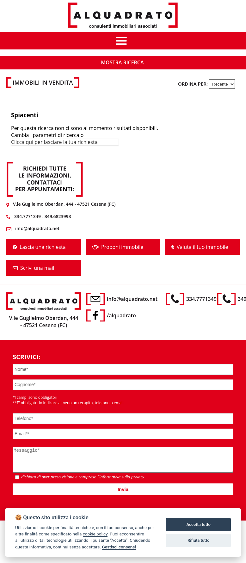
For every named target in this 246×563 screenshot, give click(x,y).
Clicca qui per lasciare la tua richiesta (54, 142)
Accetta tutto (199, 524)
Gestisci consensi (119, 546)
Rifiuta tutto (198, 540)
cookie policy (95, 533)
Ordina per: (193, 84)
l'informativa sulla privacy (120, 481)
